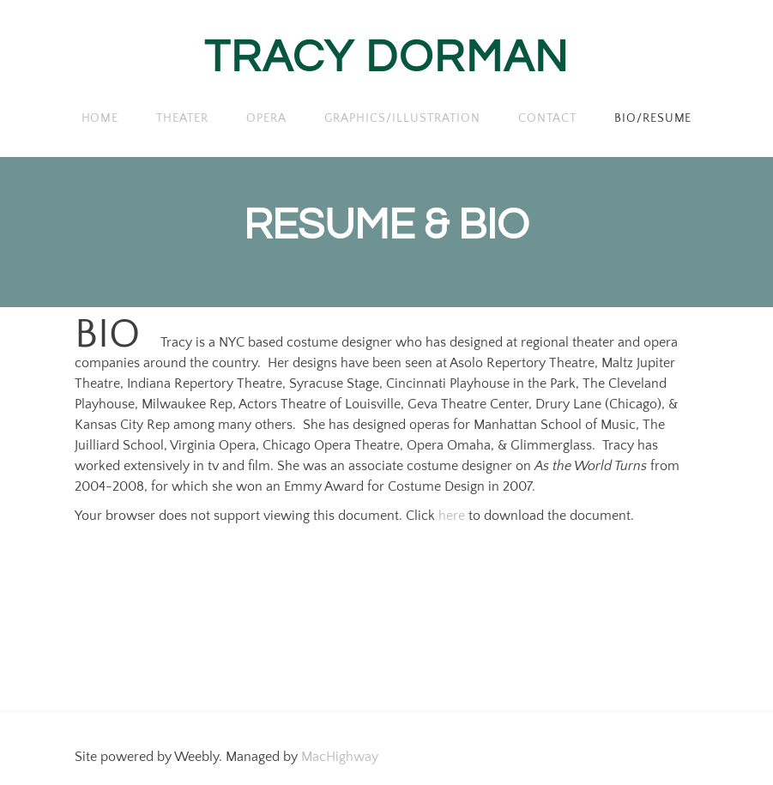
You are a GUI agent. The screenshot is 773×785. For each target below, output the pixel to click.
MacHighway (339, 756)
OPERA (266, 118)
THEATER (182, 118)
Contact (547, 118)
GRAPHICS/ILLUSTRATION (402, 118)
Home (100, 118)
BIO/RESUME (653, 118)
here (451, 515)
